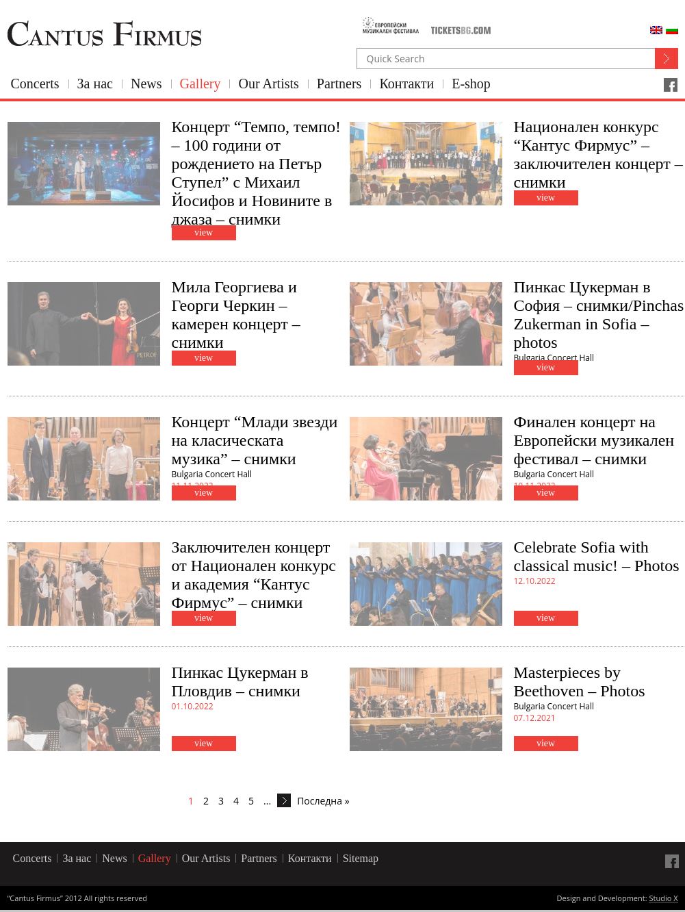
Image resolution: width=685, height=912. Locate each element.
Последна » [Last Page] (323, 800)
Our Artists (268, 83)
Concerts (35, 83)
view (203, 232)
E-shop (471, 83)
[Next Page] (284, 800)
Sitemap (360, 858)
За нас (95, 83)
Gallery (200, 83)
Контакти (406, 83)
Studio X (663, 899)
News (146, 83)
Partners (339, 83)
